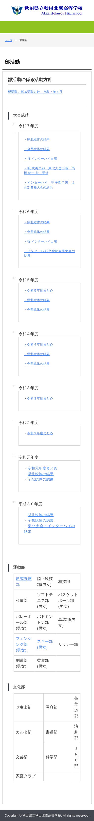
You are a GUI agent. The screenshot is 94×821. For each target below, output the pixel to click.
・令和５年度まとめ (38, 290)
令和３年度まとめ (40, 398)
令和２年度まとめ (40, 433)
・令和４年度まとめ (38, 344)
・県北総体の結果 (37, 139)
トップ (8, 40)
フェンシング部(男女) (24, 644)
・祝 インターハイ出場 (40, 158)
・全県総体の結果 (37, 149)
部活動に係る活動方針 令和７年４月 (35, 92)
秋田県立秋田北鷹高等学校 (47, 8)
